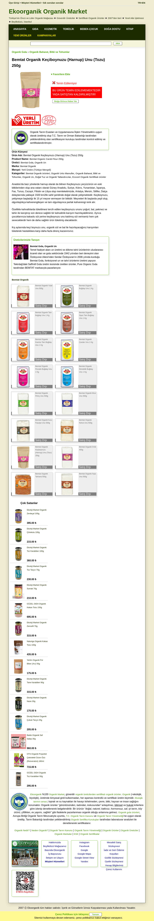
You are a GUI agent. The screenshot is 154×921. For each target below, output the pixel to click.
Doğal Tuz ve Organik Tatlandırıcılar (53, 177)
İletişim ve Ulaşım (55, 857)
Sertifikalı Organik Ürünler (91, 18)
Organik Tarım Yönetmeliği (110, 816)
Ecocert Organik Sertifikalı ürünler (89, 177)
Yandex (84, 861)
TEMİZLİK (68, 29)
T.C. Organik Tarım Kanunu (79, 816)
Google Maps (84, 854)
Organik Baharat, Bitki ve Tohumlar (49, 52)
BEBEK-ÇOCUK (89, 29)
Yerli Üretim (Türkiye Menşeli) (36, 169)
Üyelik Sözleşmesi (114, 861)
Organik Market (57, 794)
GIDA (35, 29)
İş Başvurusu (54, 854)
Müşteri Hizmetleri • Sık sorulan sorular (42, 3)
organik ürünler (113, 794)
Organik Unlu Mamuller (62, 173)
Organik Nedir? (22, 830)
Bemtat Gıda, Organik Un (33, 162)
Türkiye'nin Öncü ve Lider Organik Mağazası (31, 18)
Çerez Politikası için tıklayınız (72, 914)
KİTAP (129, 29)
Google (84, 850)
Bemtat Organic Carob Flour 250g (46, 159)
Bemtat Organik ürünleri (38, 173)
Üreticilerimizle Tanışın (26, 240)
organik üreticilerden (85, 794)
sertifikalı (100, 794)
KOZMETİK (50, 29)
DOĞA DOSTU (112, 29)
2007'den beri (114, 18)
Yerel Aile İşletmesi (134, 18)
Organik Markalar (63, 834)
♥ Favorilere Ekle (60, 74)
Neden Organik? (40, 830)
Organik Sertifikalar (90, 834)
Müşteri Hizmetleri (54, 861)
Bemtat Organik (28, 166)
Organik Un (28, 177)
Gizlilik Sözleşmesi (114, 857)
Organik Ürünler (111, 830)
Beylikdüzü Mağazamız (54, 846)
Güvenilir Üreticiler (66, 18)
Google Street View (84, 857)
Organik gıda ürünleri (128, 812)
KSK (76, 834)
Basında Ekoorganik (55, 850)
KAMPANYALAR (46, 35)
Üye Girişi (14, 3)
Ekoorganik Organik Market (48, 11)
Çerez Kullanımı (114, 869)
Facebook (84, 846)
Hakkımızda (55, 842)
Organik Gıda (19, 52)
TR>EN (141, 3)
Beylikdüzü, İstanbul (22, 21)
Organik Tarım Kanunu (61, 830)
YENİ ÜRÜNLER (22, 35)
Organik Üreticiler (129, 830)
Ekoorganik (36, 794)
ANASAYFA (19, 29)
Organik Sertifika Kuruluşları (85, 819)
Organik (126, 794)
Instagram (84, 842)
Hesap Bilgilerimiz (114, 865)
